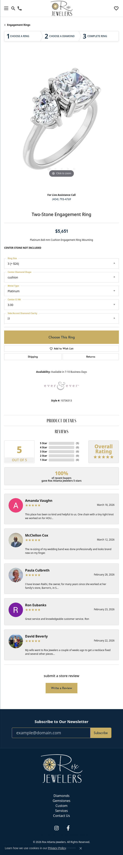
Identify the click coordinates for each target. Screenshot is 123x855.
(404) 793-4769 (61, 199)
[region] (61, 120)
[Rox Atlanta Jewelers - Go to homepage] (61, 768)
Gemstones (61, 800)
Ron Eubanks (35, 605)
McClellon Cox (36, 535)
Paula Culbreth (37, 570)
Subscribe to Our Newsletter (61, 721)
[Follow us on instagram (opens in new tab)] (56, 828)
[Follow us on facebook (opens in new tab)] (68, 828)
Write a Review (61, 688)
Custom (61, 805)
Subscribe (101, 733)
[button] (13, 8)
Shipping (33, 356)
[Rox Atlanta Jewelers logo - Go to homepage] (61, 8)
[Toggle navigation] (5, 8)
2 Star (43, 455)
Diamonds (61, 795)
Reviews (61, 431)
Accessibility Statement (78, 835)
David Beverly (36, 636)
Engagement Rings (18, 25)
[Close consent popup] (80, 848)
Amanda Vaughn (38, 500)
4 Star (43, 447)
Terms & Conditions (56, 835)
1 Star (43, 460)
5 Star (43, 443)
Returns (90, 356)
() (77, 443)
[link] (19, 8)
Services (61, 810)
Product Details (61, 420)
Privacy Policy (39, 835)
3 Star (43, 451)
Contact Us (61, 815)
